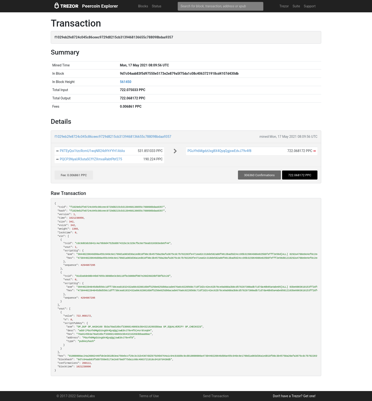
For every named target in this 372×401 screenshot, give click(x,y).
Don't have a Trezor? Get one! (294, 396)
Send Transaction (216, 396)
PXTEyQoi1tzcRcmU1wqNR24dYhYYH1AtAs (92, 151)
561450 (125, 82)
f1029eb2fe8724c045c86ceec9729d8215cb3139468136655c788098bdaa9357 (113, 136)
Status (156, 6)
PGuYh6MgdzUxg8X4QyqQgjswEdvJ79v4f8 (219, 151)
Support (310, 6)
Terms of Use (149, 396)
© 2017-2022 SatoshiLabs (75, 396)
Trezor (284, 6)
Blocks (143, 6)
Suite (296, 6)
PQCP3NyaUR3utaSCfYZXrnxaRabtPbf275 (91, 159)
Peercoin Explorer (100, 6)
